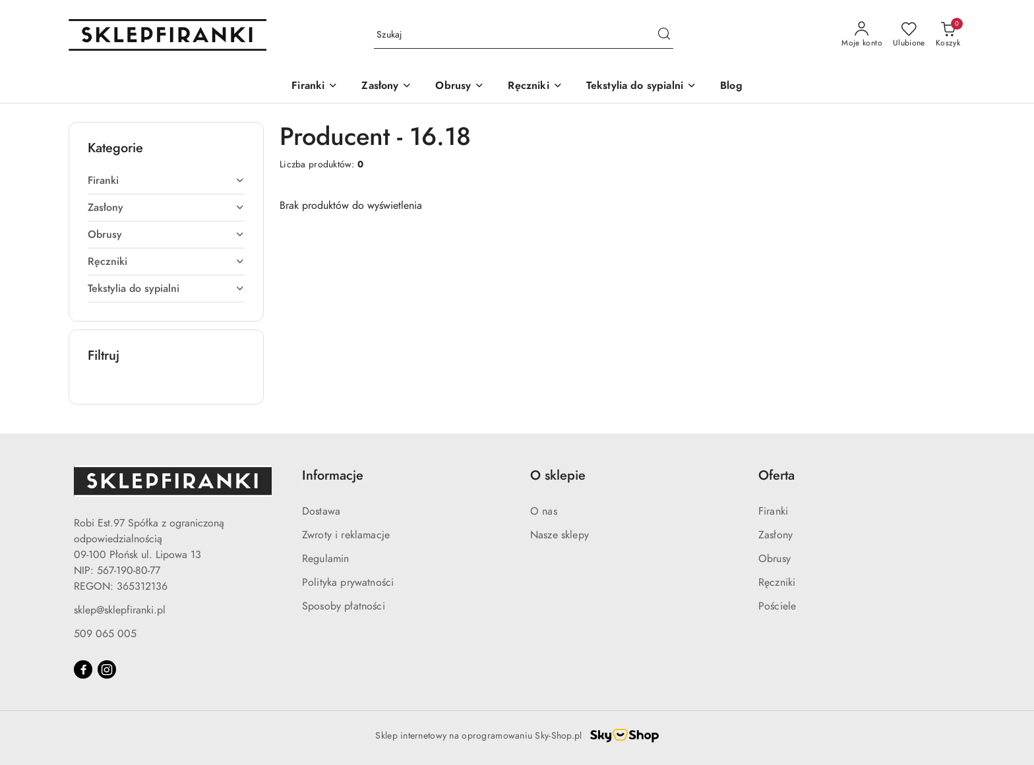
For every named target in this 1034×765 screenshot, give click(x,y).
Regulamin (325, 559)
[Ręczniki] (534, 86)
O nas (543, 511)
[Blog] (731, 86)
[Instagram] (107, 669)
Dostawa (321, 511)
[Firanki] (314, 86)
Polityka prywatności (348, 582)
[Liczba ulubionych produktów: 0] (909, 35)
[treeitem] (166, 180)
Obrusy (774, 559)
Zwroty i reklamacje (346, 535)
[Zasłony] (386, 86)
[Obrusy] (459, 86)
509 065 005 (105, 634)
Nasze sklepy (559, 535)
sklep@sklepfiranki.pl (120, 610)
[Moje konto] (862, 35)
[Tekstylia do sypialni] (641, 86)
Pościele (777, 606)
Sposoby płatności (343, 606)
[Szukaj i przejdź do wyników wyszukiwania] (664, 35)
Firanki (773, 511)
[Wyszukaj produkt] (523, 35)
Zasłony (775, 535)
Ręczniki (776, 582)
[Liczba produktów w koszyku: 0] (947, 35)
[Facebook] (83, 669)
